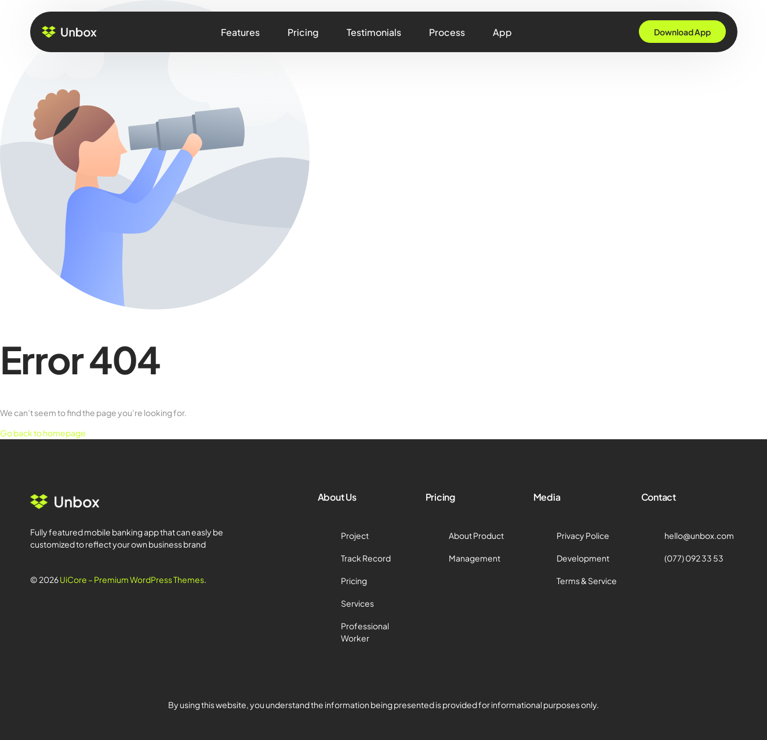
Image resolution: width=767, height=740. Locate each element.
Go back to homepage (43, 433)
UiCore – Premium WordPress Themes (132, 579)
